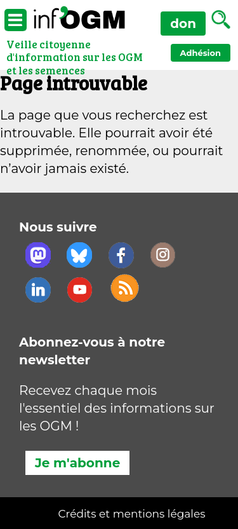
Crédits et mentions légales (132, 513)
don (183, 23)
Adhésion (200, 53)
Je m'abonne (77, 463)
